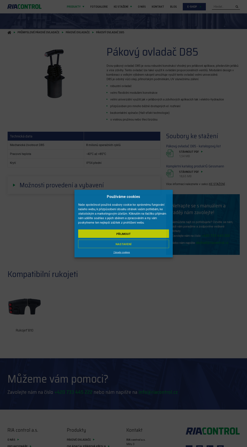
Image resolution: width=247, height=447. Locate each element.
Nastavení (123, 244)
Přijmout (123, 233)
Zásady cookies (121, 252)
